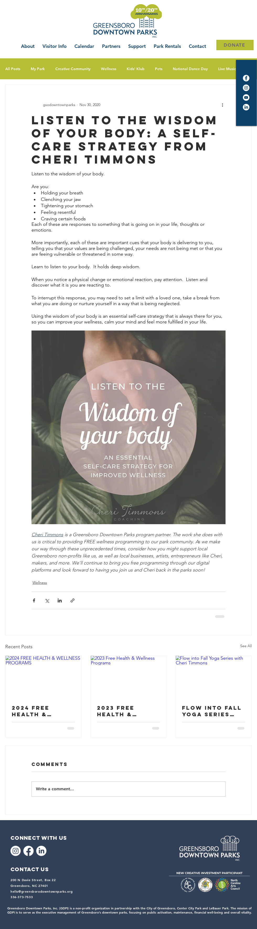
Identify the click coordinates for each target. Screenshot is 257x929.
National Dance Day (190, 68)
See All (246, 645)
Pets (158, 68)
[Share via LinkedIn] (59, 600)
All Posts (12, 68)
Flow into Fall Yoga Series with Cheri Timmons (212, 711)
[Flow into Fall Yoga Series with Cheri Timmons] (213, 677)
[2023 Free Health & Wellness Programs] (129, 677)
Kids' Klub (135, 68)
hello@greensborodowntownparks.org (41, 891)
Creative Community (72, 68)
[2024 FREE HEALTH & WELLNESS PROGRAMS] (43, 677)
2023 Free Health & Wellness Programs (117, 711)
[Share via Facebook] (33, 600)
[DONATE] (235, 45)
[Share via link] (72, 600)
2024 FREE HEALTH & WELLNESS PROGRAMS (32, 711)
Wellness (108, 68)
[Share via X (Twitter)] (46, 600)
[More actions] (222, 105)
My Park (38, 68)
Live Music (227, 68)
